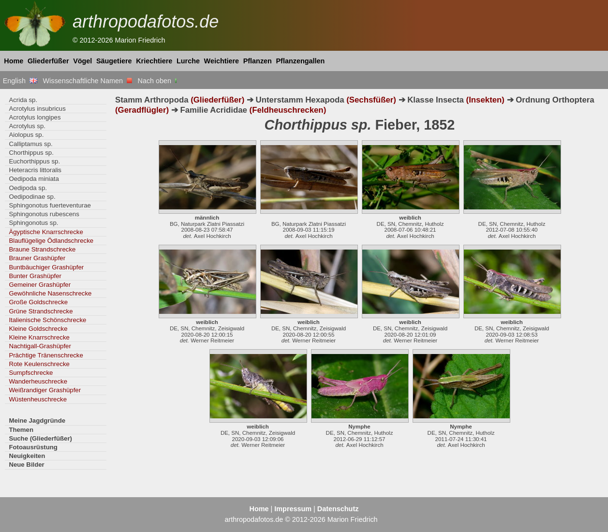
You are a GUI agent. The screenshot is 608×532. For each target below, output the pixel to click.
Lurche (188, 61)
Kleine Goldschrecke (38, 328)
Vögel (82, 61)
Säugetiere (114, 61)
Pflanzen (257, 61)
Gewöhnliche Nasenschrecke (50, 293)
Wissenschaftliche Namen (87, 81)
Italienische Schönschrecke (47, 320)
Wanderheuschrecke (38, 381)
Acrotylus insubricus (37, 108)
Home (13, 61)
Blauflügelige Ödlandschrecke (51, 240)
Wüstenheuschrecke (38, 399)
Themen (21, 429)
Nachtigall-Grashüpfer (40, 346)
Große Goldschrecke (38, 302)
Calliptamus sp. (30, 144)
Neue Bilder (26, 464)
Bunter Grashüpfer (35, 276)
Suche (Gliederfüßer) (40, 438)
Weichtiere (221, 61)
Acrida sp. (23, 99)
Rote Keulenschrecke (39, 364)
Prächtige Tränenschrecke (46, 355)
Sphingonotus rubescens (44, 214)
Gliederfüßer (48, 61)
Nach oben (158, 81)
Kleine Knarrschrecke (39, 337)
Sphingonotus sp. (33, 222)
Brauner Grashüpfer (37, 258)
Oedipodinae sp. (32, 196)
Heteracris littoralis (35, 170)
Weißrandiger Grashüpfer (45, 390)
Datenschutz (338, 509)
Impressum (292, 509)
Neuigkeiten (27, 455)
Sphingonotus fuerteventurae (50, 205)
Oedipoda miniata (34, 178)
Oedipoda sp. (28, 188)
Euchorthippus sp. (34, 161)
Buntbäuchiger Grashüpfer (46, 267)
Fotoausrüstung (33, 447)
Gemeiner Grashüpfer (40, 284)
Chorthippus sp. (31, 152)
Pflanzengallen (300, 61)
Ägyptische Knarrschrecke (46, 232)
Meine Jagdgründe (37, 420)
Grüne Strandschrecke (41, 311)
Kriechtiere (154, 61)
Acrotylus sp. (27, 126)
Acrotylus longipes (34, 117)
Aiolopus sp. (26, 134)
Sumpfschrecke (31, 372)
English (20, 81)
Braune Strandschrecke (42, 249)
